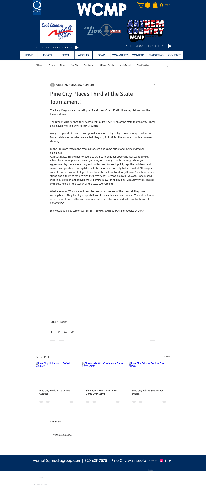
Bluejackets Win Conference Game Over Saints (101, 392)
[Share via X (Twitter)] (58, 332)
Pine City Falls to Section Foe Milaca (148, 392)
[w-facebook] (165, 460)
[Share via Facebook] (51, 332)
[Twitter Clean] (169, 460)
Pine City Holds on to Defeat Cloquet (54, 392)
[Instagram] (161, 460)
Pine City (74, 65)
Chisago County (107, 65)
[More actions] (154, 85)
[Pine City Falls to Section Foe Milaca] (149, 373)
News (62, 65)
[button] (143, 5)
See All (167, 357)
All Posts (39, 65)
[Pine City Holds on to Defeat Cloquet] (56, 373)
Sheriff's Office (143, 65)
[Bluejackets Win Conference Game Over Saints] (103, 373)
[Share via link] (72, 332)
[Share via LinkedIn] (65, 332)
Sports (52, 65)
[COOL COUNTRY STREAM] (58, 47)
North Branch (125, 65)
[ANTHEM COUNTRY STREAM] (149, 46)
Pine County (89, 65)
